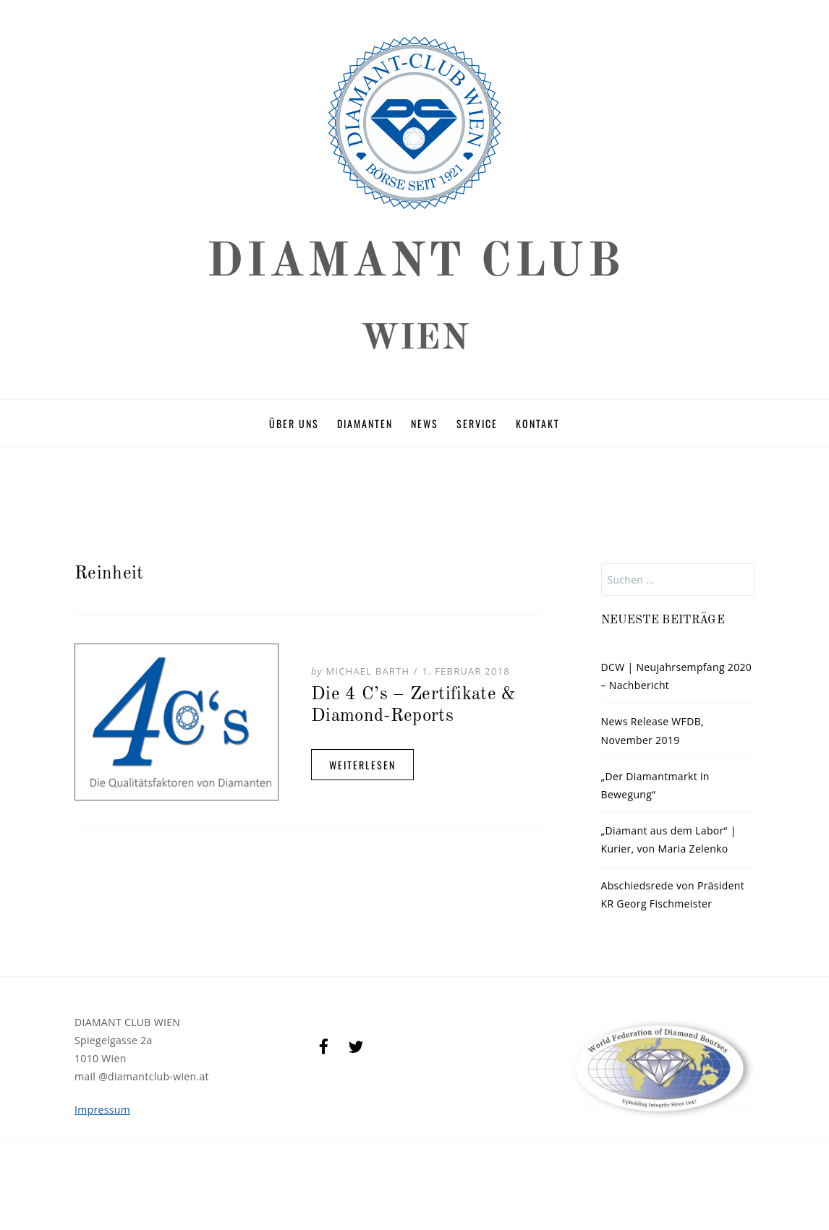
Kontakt (538, 423)
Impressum (102, 1109)
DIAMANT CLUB (414, 262)
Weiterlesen (362, 764)
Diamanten (365, 423)
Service (477, 423)
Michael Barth (368, 671)
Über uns (294, 423)
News (424, 423)
